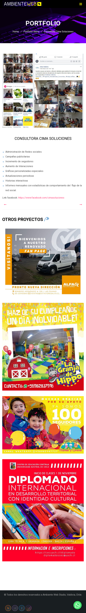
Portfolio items (31, 31)
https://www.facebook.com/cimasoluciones (41, 197)
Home (16, 31)
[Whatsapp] (77, 605)
